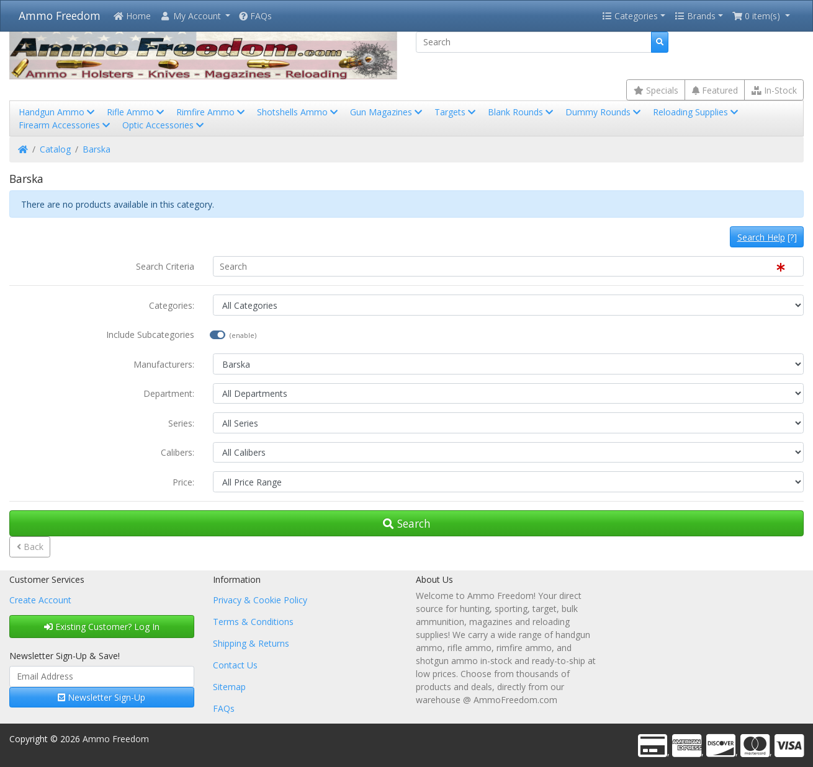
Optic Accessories (164, 125)
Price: (183, 482)
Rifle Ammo (136, 112)
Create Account (40, 600)
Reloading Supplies (696, 112)
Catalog (55, 149)
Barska (96, 149)
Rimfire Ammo (211, 112)
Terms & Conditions (253, 621)
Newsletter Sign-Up (101, 697)
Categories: (171, 305)
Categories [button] (629, 16)
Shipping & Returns (251, 643)
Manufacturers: (163, 364)
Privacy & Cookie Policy (260, 600)
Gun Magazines (387, 112)
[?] (767, 237)
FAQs (255, 16)
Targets (456, 112)
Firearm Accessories (65, 125)
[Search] (534, 42)
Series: (181, 423)
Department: (168, 393)
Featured (715, 90)
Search (407, 523)
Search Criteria (165, 266)
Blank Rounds (521, 112)
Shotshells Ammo (298, 112)
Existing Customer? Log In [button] (101, 626)
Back (30, 546)
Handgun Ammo (58, 112)
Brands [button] (695, 16)
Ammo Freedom (60, 15)
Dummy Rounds (604, 112)
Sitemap (229, 687)
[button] (195, 16)
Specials (656, 90)
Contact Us (235, 665)
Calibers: (177, 452)
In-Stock (774, 90)
